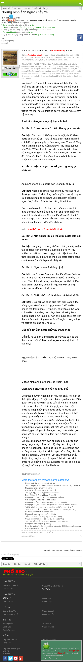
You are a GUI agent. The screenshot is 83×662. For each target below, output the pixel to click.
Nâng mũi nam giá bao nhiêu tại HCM (40, 514)
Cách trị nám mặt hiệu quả (36, 528)
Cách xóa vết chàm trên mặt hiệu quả (40, 490)
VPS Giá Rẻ (8, 589)
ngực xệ (4, 43)
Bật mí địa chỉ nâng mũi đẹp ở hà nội (40, 495)
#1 (81, 536)
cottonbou (25, 536)
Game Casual (48, 611)
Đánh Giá (7, 627)
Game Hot (46, 598)
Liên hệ (6, 651)
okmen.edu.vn (34, 474)
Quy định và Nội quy (11, 648)
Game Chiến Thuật (10, 614)
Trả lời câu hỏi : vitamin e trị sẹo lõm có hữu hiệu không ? (49, 507)
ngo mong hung (7, 41)
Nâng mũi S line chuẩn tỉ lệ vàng (38, 488)
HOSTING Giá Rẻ (10, 585)
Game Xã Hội (48, 614)
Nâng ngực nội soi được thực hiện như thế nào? (45, 497)
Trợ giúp (6, 653)
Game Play (46, 602)
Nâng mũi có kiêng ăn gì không (38, 523)
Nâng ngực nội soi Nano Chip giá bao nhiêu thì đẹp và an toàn (51, 504)
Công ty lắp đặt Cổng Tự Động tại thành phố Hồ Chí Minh (27, 30)
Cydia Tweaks (8, 630)
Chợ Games (8, 601)
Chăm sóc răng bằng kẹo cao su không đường (44, 519)
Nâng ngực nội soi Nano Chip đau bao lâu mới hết (46, 502)
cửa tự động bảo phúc (35, 55)
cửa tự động (11, 27)
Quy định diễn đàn (10, 639)
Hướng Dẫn (8, 623)
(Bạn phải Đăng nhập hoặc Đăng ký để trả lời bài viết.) (63, 550)
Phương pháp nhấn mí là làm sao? (39, 512)
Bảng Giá (7, 643)
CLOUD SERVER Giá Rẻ (52, 586)
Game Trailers (48, 627)
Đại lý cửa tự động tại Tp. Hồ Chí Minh (19, 35)
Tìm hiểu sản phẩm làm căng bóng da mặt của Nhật (46, 521)
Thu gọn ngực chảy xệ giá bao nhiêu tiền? (42, 493)
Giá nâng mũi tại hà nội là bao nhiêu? (40, 500)
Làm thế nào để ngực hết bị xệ (44, 229)
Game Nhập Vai (9, 611)
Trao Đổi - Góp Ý (49, 639)
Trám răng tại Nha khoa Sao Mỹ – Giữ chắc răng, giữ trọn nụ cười (52, 485)
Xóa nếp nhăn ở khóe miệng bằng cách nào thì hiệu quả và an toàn (53, 526)
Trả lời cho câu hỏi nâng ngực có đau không (43, 516)
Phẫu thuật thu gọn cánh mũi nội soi (40, 483)
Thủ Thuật (46, 623)
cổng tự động (22, 32)
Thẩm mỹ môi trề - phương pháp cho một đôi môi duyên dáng (50, 509)
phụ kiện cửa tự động (20, 25)
